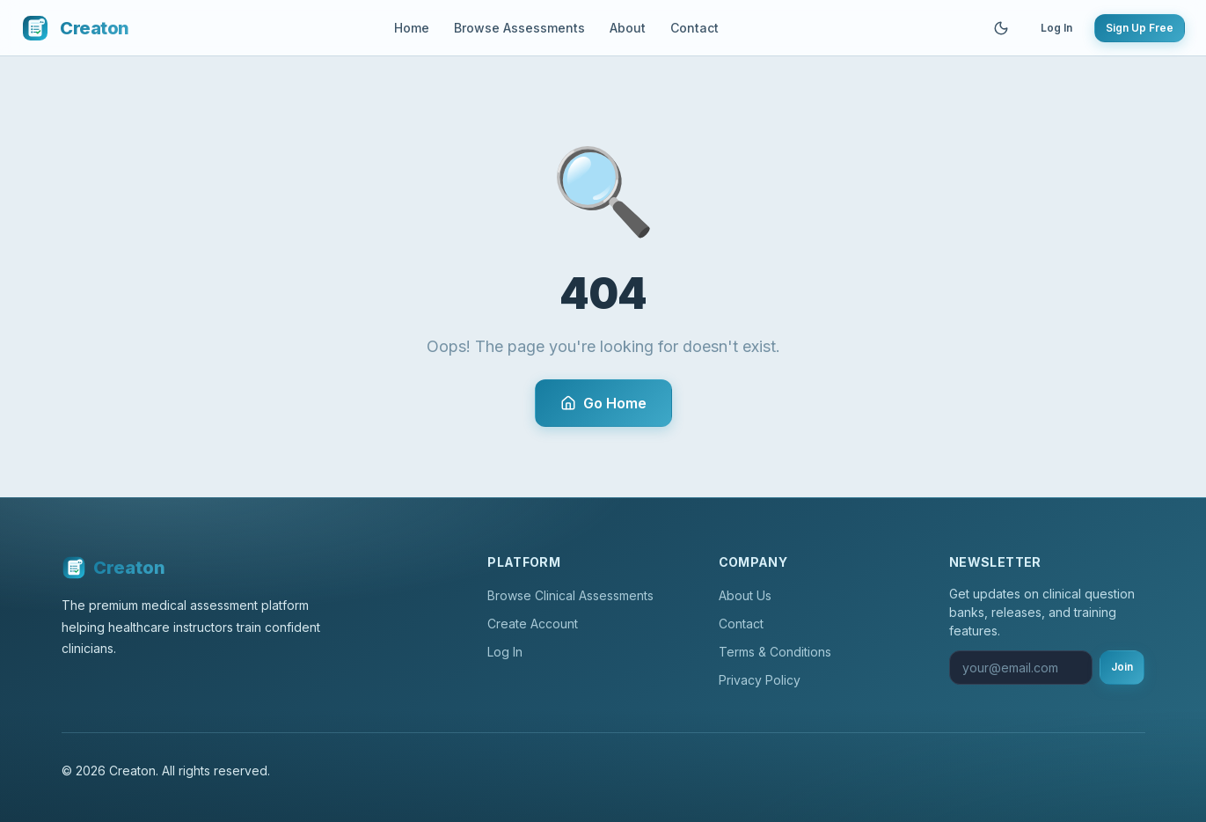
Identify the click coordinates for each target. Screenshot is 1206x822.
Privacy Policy (759, 679)
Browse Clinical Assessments (570, 595)
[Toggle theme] (1001, 28)
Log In (1056, 27)
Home (411, 27)
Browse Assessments (519, 27)
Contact (694, 27)
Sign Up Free (1139, 27)
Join (1122, 666)
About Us (745, 595)
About (628, 27)
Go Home (603, 403)
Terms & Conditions (775, 651)
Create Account (532, 623)
